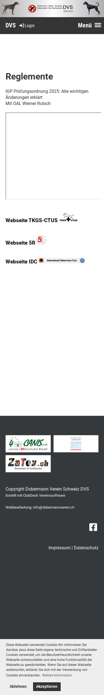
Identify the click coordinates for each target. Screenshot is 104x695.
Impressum (59, 547)
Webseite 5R (26, 243)
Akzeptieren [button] (46, 686)
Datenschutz (86, 547)
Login (27, 25)
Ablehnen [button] (18, 686)
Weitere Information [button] (57, 675)
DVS (11, 25)
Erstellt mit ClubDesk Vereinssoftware (35, 495)
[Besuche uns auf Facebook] (93, 527)
